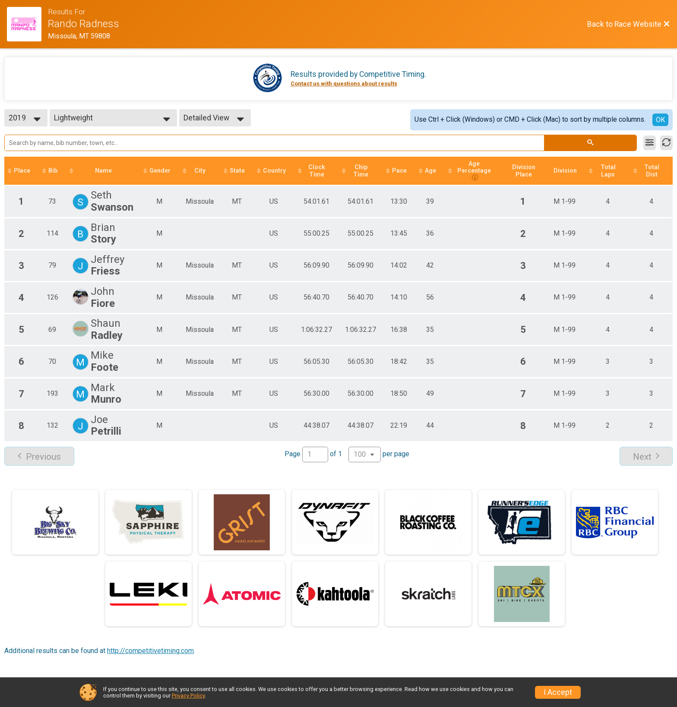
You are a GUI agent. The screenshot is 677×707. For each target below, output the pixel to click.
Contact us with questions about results (344, 83)
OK (660, 120)
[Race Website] (27, 24)
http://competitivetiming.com (150, 651)
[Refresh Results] (666, 143)
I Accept (558, 692)
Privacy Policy (188, 695)
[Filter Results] (649, 143)
